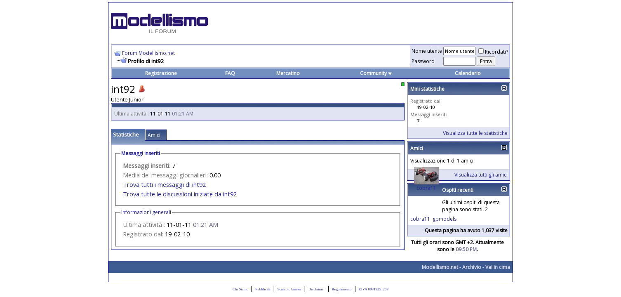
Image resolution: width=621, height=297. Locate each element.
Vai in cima (497, 267)
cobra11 (426, 187)
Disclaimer (316, 289)
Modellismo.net (440, 267)
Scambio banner (289, 289)
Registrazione (161, 73)
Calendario (468, 73)
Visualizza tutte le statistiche (475, 133)
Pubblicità (263, 289)
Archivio (471, 267)
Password (423, 61)
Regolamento (342, 289)
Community (376, 73)
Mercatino (288, 73)
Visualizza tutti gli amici (481, 174)
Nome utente (427, 50)
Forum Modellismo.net (148, 53)
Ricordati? (493, 51)
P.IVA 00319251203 (373, 289)
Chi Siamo (240, 289)
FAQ (230, 73)
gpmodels (444, 218)
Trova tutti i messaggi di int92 (164, 184)
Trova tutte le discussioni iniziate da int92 (180, 194)
